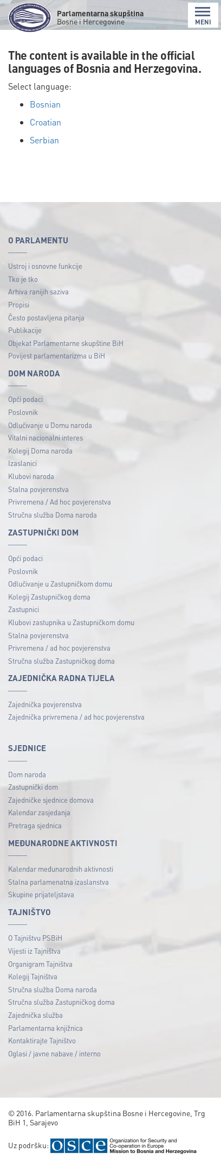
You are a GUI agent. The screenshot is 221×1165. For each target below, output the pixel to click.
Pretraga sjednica (35, 825)
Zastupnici (23, 609)
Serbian (44, 140)
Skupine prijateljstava (41, 894)
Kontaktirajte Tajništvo (42, 1040)
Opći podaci (25, 399)
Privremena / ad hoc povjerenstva (59, 647)
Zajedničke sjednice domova (51, 799)
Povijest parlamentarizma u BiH (56, 355)
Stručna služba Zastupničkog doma (61, 660)
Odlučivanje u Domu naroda (50, 425)
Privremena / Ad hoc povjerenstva (59, 501)
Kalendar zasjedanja (39, 812)
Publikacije (25, 330)
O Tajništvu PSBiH (35, 937)
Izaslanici (22, 463)
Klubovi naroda (31, 476)
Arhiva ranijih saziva (38, 291)
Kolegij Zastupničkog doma (49, 596)
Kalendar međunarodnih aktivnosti (60, 868)
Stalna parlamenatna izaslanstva (58, 881)
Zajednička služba (35, 1014)
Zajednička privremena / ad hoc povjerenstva (76, 716)
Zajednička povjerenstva (45, 704)
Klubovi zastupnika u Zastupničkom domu (71, 622)
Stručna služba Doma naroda (52, 514)
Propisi (18, 304)
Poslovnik (23, 412)
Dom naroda (27, 774)
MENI (203, 16)
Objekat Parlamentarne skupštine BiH (65, 343)
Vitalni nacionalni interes (45, 437)
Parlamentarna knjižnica (45, 1027)
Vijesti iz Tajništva (34, 950)
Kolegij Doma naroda (40, 450)
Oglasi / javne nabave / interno (54, 1053)
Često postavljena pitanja (46, 317)
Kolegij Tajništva (32, 976)
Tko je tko (23, 279)
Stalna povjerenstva (38, 489)
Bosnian (45, 104)
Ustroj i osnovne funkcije (45, 265)
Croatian (45, 122)
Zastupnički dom (33, 786)
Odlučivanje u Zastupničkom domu (60, 583)
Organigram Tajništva (40, 963)
